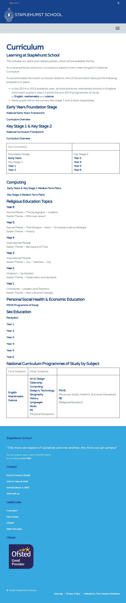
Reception (12, 317)
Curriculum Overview (18, 119)
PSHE (62, 390)
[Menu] (118, 28)
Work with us (12, 493)
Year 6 (77, 170)
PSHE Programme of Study (22, 305)
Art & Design (37, 378)
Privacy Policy (73, 593)
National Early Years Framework (25, 113)
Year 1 (12, 166)
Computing (36, 386)
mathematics (31, 96)
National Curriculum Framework (25, 132)
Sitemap (58, 593)
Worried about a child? (17, 487)
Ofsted (10, 523)
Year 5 (77, 166)
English (18, 96)
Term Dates (12, 517)
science (49, 96)
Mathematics (15, 396)
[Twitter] (118, 3)
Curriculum (11, 510)
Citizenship (36, 382)
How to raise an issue (17, 481)
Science (12, 400)
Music (33, 406)
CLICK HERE (25, 458)
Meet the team (14, 529)
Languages (36, 402)
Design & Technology (42, 390)
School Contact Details (18, 475)
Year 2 (12, 170)
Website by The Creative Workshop (102, 593)
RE (61, 398)
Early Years (14, 158)
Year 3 (77, 158)
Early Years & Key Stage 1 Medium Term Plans (34, 188)
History (34, 398)
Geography (36, 394)
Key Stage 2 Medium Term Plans (26, 194)
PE (32, 410)
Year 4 (77, 162)
